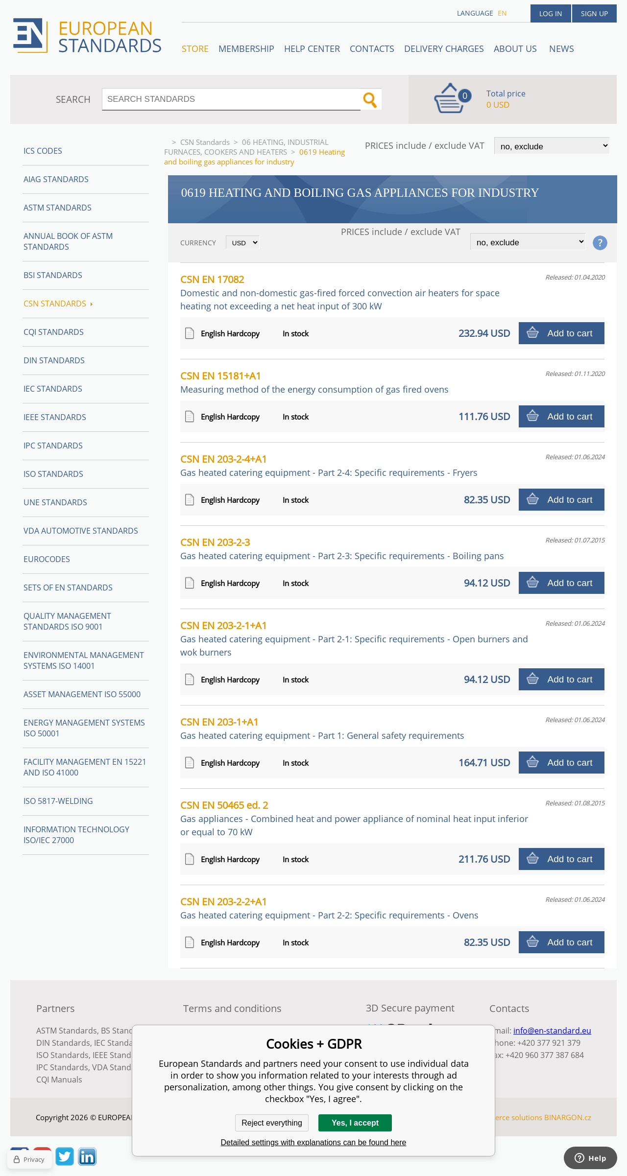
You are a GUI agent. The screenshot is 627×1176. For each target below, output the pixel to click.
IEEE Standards (55, 417)
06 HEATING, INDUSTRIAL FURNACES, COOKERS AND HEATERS (246, 147)
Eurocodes (47, 559)
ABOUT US (516, 48)
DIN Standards (54, 360)
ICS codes (43, 150)
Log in (550, 13)
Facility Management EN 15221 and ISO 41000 (85, 767)
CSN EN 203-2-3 (342, 549)
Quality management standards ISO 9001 (67, 621)
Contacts (372, 48)
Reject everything (271, 1123)
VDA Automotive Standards (81, 530)
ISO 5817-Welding (58, 801)
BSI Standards (53, 275)
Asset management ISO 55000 (82, 694)
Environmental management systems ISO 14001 (84, 660)
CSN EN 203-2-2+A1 (329, 908)
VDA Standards (120, 1067)
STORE (195, 48)
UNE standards (55, 502)
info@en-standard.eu (552, 1030)
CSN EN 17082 (340, 292)
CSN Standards (205, 142)
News (561, 48)
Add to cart (570, 333)
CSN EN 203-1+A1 (322, 728)
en (502, 13)
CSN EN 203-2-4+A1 (329, 465)
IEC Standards (53, 388)
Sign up (594, 13)
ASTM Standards (58, 207)
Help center (312, 48)
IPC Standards (53, 445)
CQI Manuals (59, 1079)
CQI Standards (54, 332)
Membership (246, 48)
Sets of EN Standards (68, 587)
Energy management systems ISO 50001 (84, 728)
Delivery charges (444, 48)
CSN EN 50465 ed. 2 (354, 818)
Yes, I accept (355, 1123)
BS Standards (125, 1030)
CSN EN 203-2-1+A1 (354, 638)
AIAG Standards (56, 179)
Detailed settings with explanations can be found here (314, 1142)
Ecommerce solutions (506, 1117)
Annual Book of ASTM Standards (68, 241)
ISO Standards (53, 474)
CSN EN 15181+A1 (314, 382)
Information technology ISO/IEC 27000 (76, 835)
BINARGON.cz (567, 1117)
